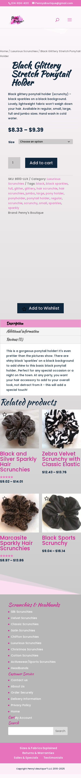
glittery (30, 188)
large (40, 193)
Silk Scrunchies (21, 615)
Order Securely (22, 696)
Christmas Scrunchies (27, 653)
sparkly (13, 208)
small (43, 203)
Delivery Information (26, 702)
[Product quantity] (14, 163)
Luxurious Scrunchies (24, 51)
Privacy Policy (21, 709)
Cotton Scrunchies (24, 659)
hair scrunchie (47, 188)
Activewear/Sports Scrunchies (33, 665)
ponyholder (16, 198)
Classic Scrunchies (25, 628)
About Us (18, 690)
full (10, 188)
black (40, 184)
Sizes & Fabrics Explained (38, 752)
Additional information (22, 335)
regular (56, 198)
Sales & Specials (26, 761)
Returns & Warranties (38, 756)
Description (14, 327)
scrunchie (15, 203)
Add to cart (41, 163)
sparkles (55, 203)
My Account (23, 721)
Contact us (19, 684)
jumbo (30, 193)
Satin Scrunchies (23, 634)
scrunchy (31, 203)
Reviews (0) (14, 343)
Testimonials (53, 761)
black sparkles (57, 184)
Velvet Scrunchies (24, 621)
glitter (18, 188)
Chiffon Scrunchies (25, 640)
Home (4, 51)
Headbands (19, 672)
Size (11, 142)
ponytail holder (38, 198)
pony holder (55, 193)
